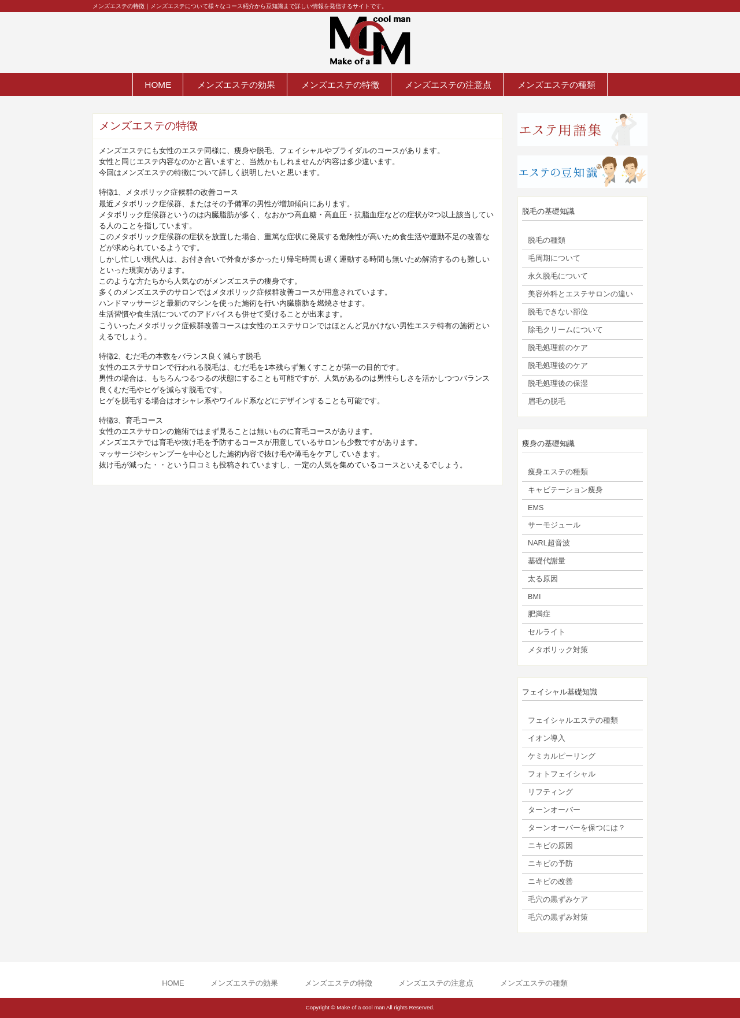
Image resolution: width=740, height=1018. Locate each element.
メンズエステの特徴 (340, 85)
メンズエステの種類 (556, 85)
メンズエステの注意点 (448, 85)
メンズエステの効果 (236, 85)
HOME (158, 85)
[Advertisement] (297, 578)
